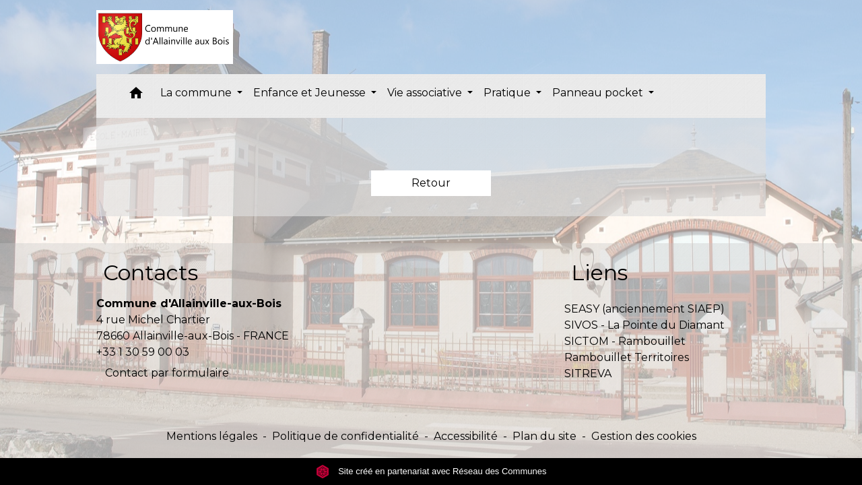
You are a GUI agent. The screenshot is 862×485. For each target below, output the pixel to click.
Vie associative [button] (426, 92)
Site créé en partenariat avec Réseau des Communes (431, 471)
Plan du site (544, 436)
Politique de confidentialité (345, 436)
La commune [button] (197, 92)
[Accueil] (164, 37)
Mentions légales (211, 436)
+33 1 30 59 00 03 (142, 352)
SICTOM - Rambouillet (625, 341)
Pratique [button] (508, 92)
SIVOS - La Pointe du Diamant (644, 325)
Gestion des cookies (643, 436)
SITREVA (587, 373)
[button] (136, 95)
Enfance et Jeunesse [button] (310, 92)
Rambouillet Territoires (626, 357)
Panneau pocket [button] (599, 92)
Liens (599, 272)
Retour (431, 182)
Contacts (150, 272)
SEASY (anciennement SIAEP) (644, 308)
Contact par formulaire (167, 372)
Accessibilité (466, 436)
